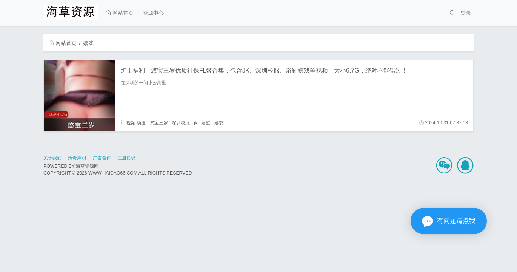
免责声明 (77, 158)
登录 (465, 13)
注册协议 (126, 158)
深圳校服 (181, 122)
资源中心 (153, 13)
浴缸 (205, 122)
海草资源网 (87, 166)
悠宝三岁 (159, 122)
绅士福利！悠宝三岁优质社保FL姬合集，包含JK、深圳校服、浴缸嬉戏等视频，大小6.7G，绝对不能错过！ (264, 70)
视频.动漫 (133, 122)
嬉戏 (218, 122)
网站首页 (120, 13)
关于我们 (52, 158)
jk (195, 122)
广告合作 (102, 158)
